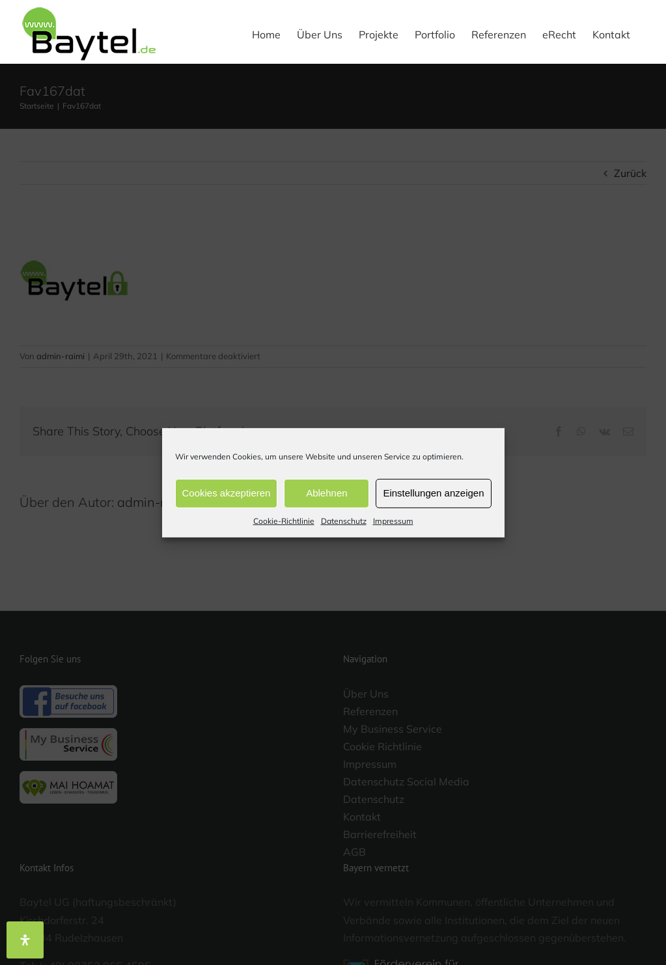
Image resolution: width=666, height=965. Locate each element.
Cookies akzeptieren (226, 492)
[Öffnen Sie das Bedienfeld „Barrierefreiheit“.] (25, 939)
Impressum (393, 520)
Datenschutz (344, 520)
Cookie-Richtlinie (283, 520)
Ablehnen (326, 492)
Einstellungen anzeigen (433, 492)
